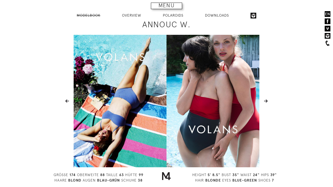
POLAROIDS (173, 15)
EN (327, 14)
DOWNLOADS (217, 15)
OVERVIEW (131, 15)
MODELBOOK (88, 15)
